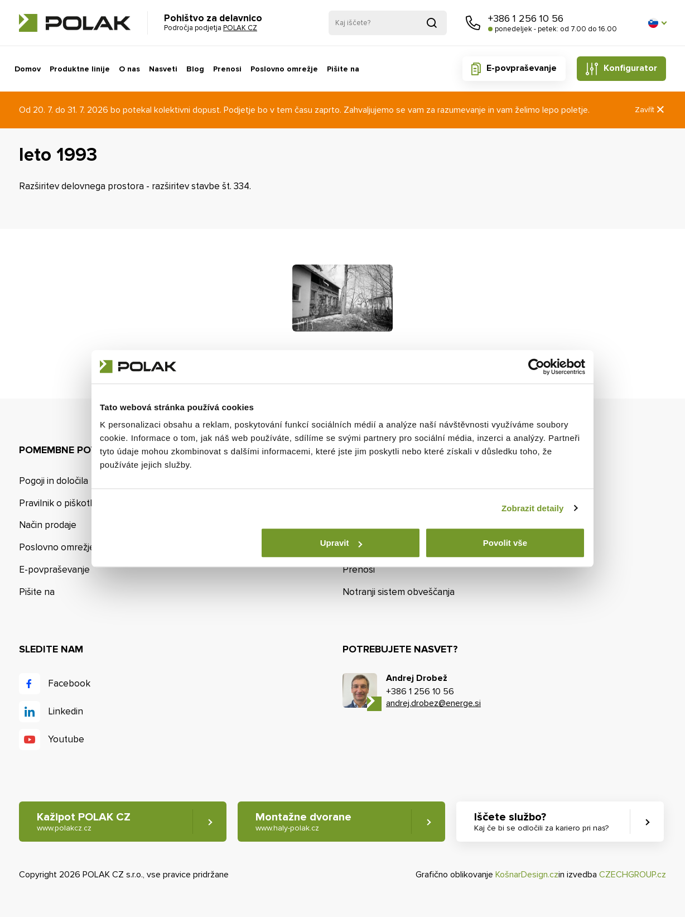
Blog (195, 69)
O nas (129, 69)
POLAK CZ (75, 23)
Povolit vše (505, 543)
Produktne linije (80, 69)
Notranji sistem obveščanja (398, 592)
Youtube (66, 739)
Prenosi (227, 69)
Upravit (341, 543)
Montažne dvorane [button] (303, 821)
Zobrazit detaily (532, 508)
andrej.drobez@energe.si (433, 703)
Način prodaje (47, 525)
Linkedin (65, 711)
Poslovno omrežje (284, 69)
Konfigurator (630, 68)
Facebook (69, 683)
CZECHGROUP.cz (632, 874)
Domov (28, 69)
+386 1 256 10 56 (525, 18)
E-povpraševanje (521, 68)
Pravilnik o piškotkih (60, 503)
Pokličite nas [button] (473, 23)
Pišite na (343, 69)
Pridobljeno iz (432, 23)
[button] (657, 23)
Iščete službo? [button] (541, 821)
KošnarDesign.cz (526, 874)
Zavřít (650, 110)
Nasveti (163, 69)
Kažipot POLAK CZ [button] (84, 821)
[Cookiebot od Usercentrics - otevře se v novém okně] (536, 366)
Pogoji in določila (53, 481)
